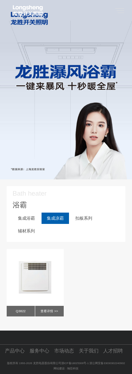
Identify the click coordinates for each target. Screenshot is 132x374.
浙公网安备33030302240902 (107, 363)
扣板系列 (83, 218)
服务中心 (39, 351)
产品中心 (15, 351)
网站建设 (59, 368)
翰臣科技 (72, 368)
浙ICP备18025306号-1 (75, 363)
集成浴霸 (26, 218)
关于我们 (89, 351)
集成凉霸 (55, 218)
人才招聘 (113, 351)
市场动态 (64, 351)
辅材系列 (26, 230)
